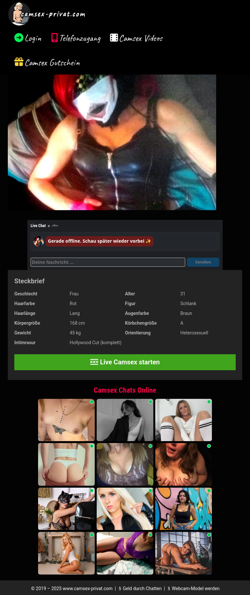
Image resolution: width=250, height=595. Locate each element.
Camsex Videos (140, 38)
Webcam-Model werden (192, 588)
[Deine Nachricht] (108, 262)
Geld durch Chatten (139, 588)
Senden (203, 262)
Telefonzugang (79, 38)
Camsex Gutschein (52, 62)
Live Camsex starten (125, 362)
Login (32, 38)
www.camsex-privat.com (88, 588)
